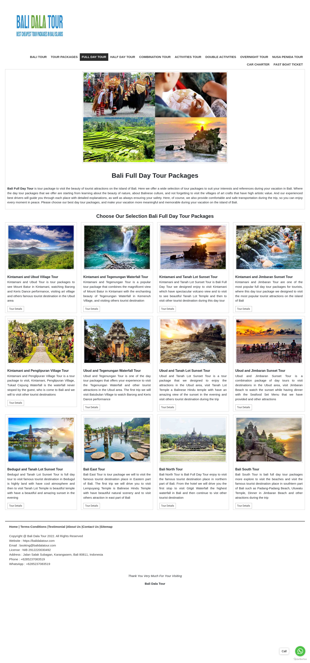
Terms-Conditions (33, 526)
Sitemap (107, 526)
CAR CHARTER (258, 64)
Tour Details (15, 309)
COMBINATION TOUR (155, 57)
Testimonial (56, 526)
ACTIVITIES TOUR (188, 57)
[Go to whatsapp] (300, 651)
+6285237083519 (38, 564)
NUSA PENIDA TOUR (287, 57)
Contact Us (90, 526)
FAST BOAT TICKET (288, 64)
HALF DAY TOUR (122, 57)
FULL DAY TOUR (94, 57)
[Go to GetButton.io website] (300, 659)
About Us (74, 526)
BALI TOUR (38, 57)
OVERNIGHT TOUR (254, 57)
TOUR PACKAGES (64, 57)
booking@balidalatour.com (38, 545)
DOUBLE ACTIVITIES (220, 57)
